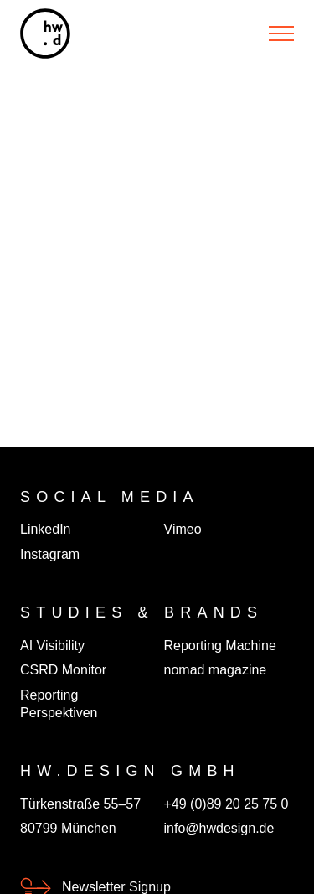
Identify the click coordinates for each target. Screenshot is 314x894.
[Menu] (281, 33)
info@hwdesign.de (219, 828)
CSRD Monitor (63, 670)
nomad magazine (215, 670)
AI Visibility (52, 645)
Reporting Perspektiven (59, 704)
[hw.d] (45, 33)
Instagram (50, 554)
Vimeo (183, 529)
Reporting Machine (220, 645)
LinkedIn (45, 529)
